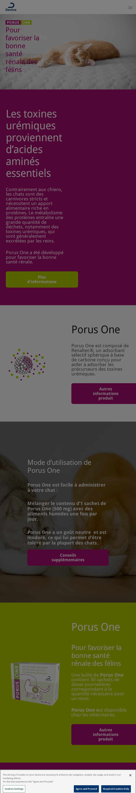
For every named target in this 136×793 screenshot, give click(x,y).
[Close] (130, 777)
